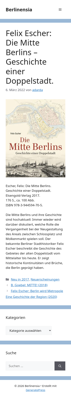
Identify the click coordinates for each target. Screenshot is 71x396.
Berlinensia (19, 9)
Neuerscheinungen (45, 279)
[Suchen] (60, 365)
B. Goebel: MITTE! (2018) (29, 285)
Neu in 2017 (20, 279)
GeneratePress (35, 390)
